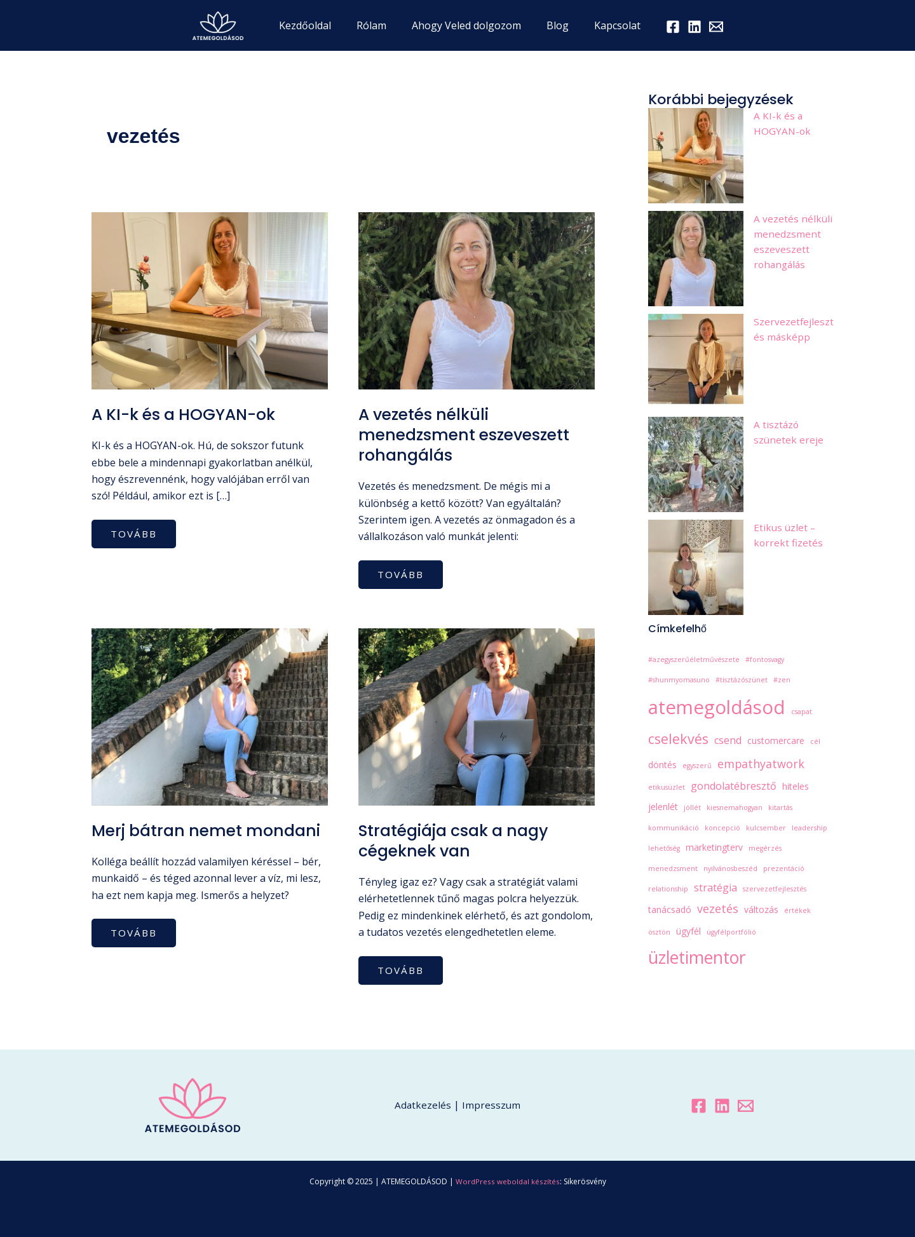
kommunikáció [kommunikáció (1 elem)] (673, 827)
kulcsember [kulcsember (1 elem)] (766, 827)
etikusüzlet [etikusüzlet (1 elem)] (666, 787)
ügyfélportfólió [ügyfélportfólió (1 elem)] (731, 932)
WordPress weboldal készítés (507, 1181)
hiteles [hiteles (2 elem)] (795, 786)
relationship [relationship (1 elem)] (668, 888)
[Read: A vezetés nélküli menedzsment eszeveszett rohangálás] (476, 300)
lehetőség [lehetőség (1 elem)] (664, 848)
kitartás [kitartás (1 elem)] (780, 807)
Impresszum (491, 1105)
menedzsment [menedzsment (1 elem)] (673, 868)
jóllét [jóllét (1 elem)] (692, 807)
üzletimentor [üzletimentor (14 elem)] (697, 957)
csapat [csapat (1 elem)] (801, 711)
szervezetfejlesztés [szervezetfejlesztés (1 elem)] (774, 888)
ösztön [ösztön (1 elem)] (659, 932)
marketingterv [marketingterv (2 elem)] (714, 847)
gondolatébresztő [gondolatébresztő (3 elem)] (733, 786)
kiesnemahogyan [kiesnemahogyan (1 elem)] (734, 807)
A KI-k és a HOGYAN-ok (188, 414)
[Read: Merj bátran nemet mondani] (210, 716)
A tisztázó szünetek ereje (789, 432)
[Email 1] (703, 27)
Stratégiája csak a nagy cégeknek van (460, 841)
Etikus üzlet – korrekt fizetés (789, 535)
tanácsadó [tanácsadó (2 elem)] (669, 909)
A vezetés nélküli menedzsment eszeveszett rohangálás (468, 434)
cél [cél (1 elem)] (815, 741)
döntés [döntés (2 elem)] (662, 765)
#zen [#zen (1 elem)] (781, 679)
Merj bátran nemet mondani (170, 841)
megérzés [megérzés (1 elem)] (765, 848)
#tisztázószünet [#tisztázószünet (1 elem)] (741, 679)
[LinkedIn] (682, 27)
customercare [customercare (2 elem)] (775, 740)
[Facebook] (660, 27)
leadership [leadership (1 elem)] (809, 827)
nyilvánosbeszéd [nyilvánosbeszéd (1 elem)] (730, 868)
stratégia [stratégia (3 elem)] (715, 888)
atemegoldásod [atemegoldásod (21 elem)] (716, 707)
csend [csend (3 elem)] (728, 740)
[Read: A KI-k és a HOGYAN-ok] (210, 300)
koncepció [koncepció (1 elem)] (722, 827)
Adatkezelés (422, 1105)
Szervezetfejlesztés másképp (794, 329)
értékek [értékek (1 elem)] (797, 910)
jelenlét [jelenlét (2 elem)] (663, 807)
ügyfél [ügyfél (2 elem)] (688, 931)
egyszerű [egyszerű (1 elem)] (697, 765)
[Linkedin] (722, 1106)
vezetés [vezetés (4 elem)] (717, 908)
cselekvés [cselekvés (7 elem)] (678, 738)
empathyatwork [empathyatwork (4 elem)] (760, 763)
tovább (137, 530)
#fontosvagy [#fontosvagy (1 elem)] (764, 659)
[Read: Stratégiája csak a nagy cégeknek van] (476, 716)
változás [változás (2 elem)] (761, 909)
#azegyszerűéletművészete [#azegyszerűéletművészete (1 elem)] (694, 659)
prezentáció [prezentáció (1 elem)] (783, 868)
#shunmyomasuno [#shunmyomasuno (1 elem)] (679, 679)
